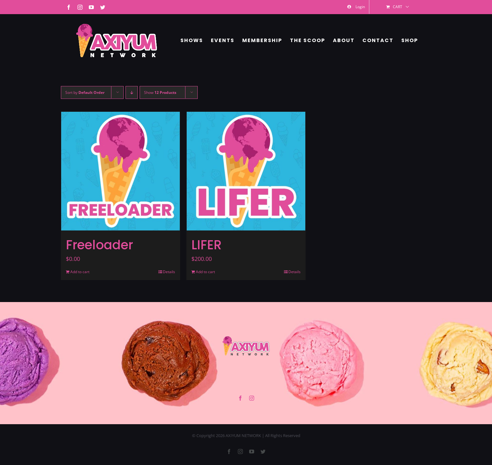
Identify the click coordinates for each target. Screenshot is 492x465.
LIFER (206, 245)
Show (160, 92)
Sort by (84, 92)
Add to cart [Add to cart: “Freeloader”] (79, 271)
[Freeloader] (120, 171)
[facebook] (240, 398)
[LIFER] (246, 171)
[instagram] (251, 398)
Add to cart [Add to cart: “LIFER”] (205, 271)
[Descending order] (132, 92)
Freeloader (99, 245)
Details (169, 271)
